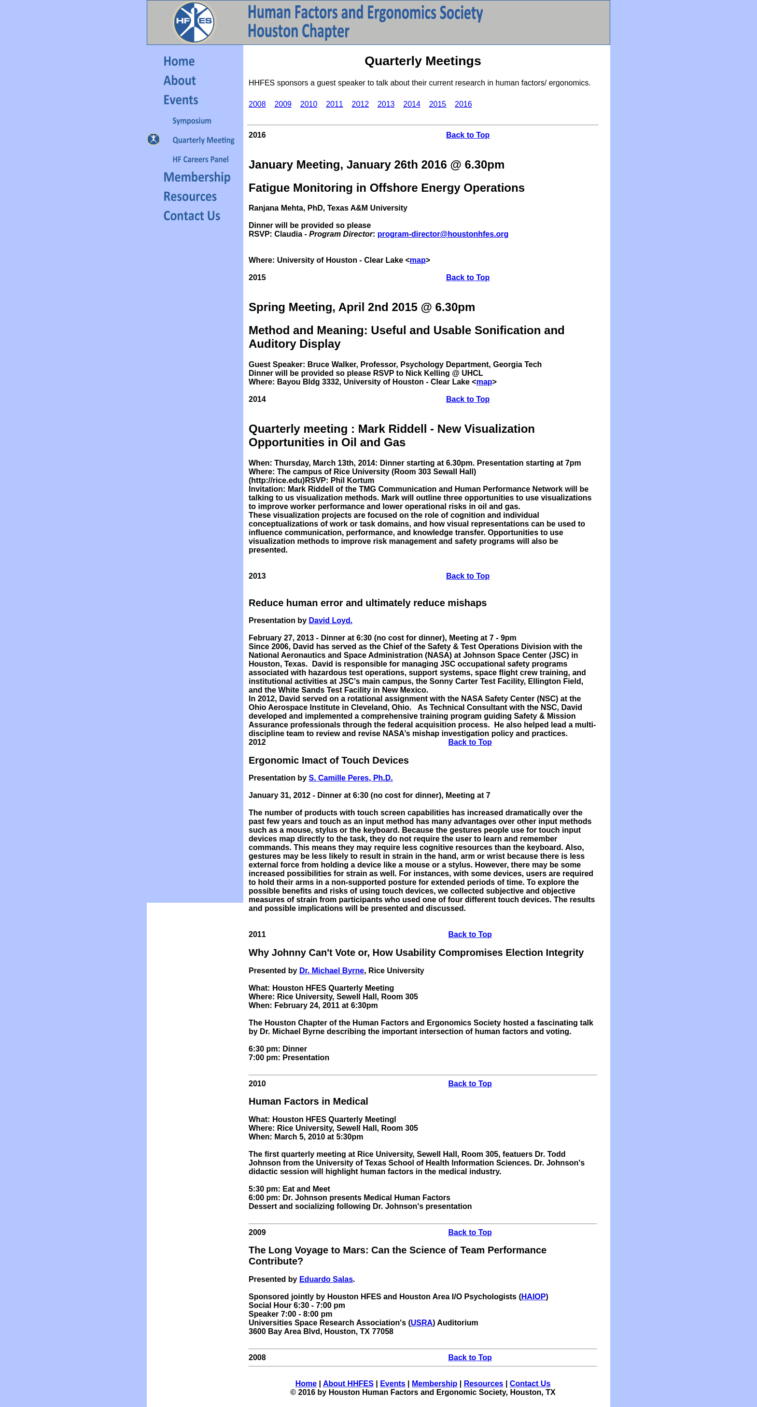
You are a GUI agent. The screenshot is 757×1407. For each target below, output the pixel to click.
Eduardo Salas (326, 1279)
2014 (412, 104)
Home (306, 1383)
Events (392, 1383)
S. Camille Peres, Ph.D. (350, 778)
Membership (434, 1383)
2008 (257, 104)
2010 (309, 104)
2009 (283, 104)
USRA (422, 1323)
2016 (463, 104)
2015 (438, 104)
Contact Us (530, 1383)
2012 (360, 104)
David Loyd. (330, 620)
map (418, 260)
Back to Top (468, 135)
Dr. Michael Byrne (331, 970)
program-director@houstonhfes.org (443, 234)
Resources (484, 1383)
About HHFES (348, 1383)
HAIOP (533, 1297)
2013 (386, 104)
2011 (334, 104)
